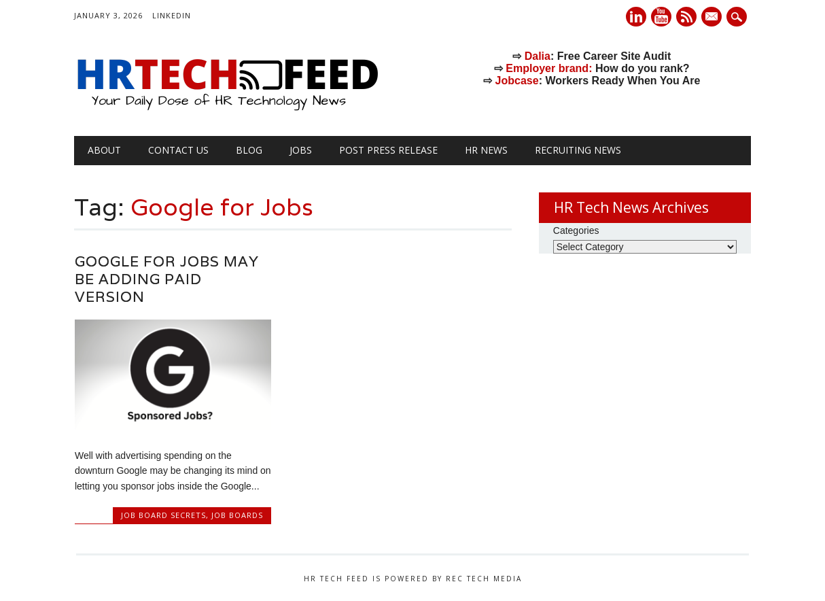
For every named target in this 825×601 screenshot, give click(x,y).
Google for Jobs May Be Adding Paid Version (167, 279)
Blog (249, 149)
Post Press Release (388, 149)
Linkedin (636, 17)
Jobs (300, 149)
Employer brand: (549, 68)
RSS (686, 17)
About (104, 149)
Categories (576, 230)
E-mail (713, 18)
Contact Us (178, 149)
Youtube (661, 17)
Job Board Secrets (163, 515)
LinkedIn (171, 15)
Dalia (537, 56)
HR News (486, 149)
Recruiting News (578, 149)
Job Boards (237, 515)
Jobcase (517, 80)
